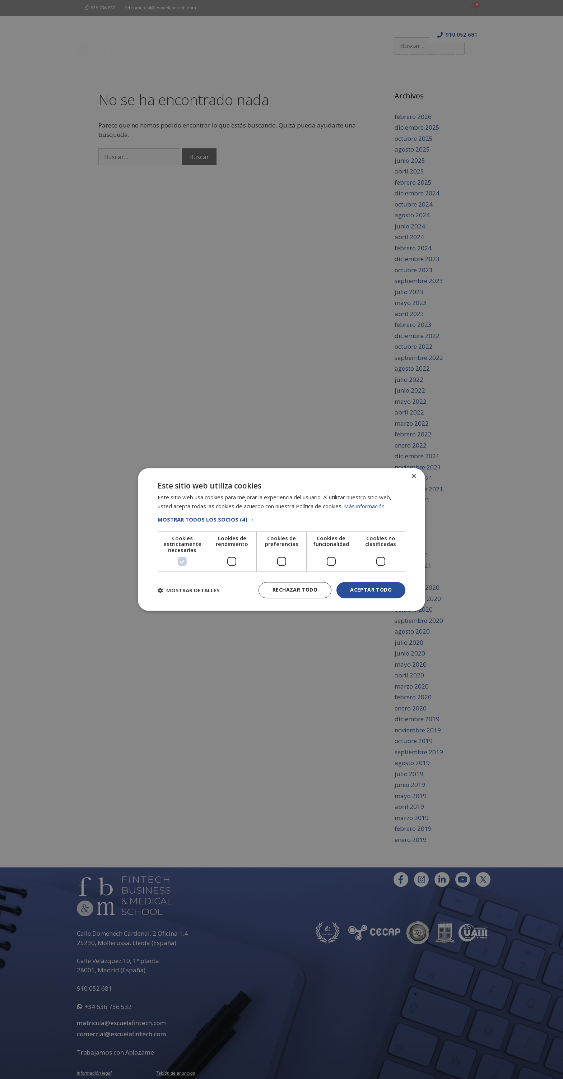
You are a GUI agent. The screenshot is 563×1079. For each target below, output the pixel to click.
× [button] (413, 476)
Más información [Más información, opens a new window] (364, 506)
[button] (281, 519)
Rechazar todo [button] (295, 590)
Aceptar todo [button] (371, 590)
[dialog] (281, 539)
